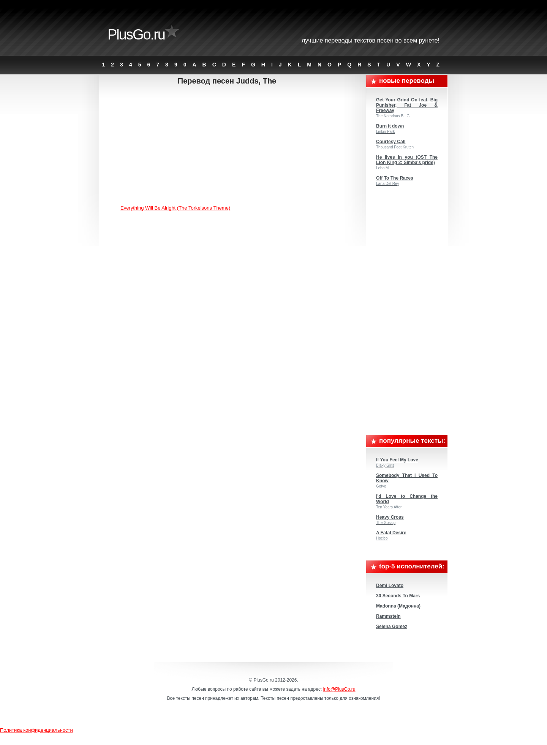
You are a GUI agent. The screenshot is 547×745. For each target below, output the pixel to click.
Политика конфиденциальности (36, 730)
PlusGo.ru (136, 35)
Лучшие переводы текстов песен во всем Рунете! (370, 40)
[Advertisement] (233, 146)
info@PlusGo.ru (339, 689)
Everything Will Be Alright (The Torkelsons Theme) (175, 208)
